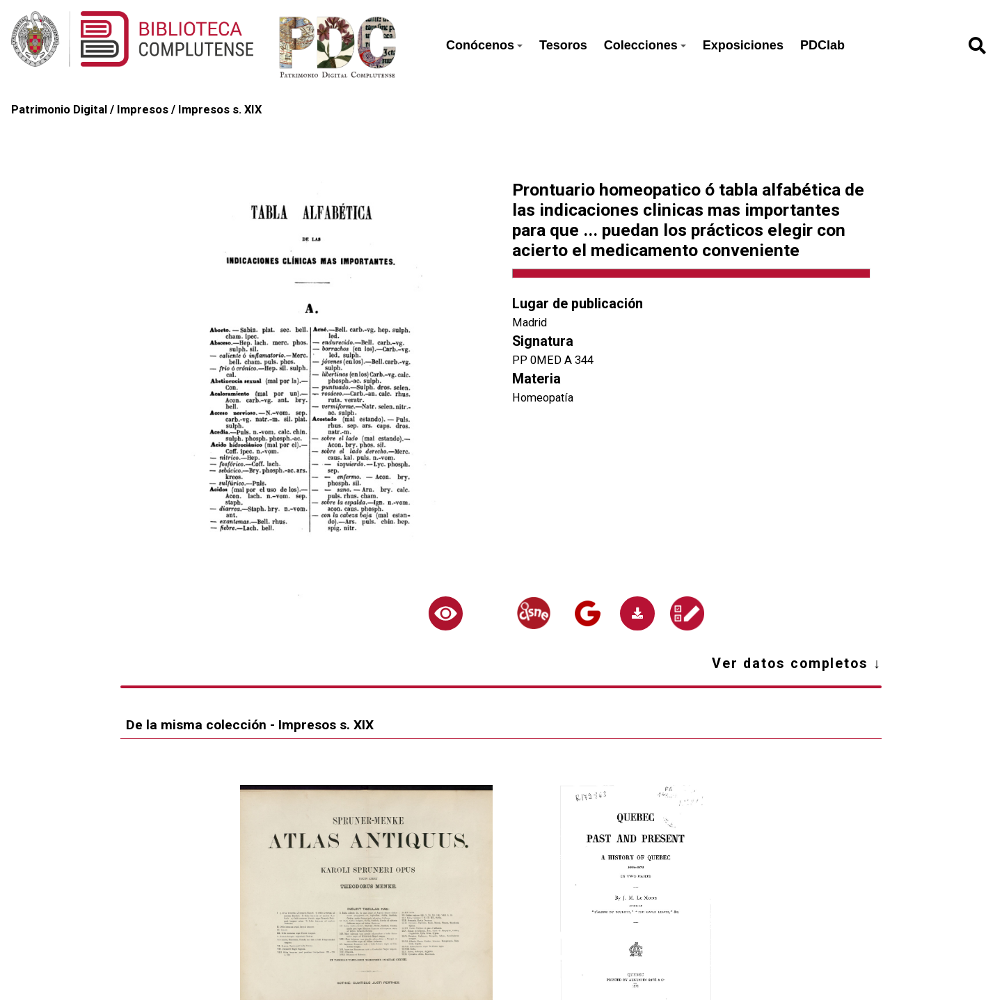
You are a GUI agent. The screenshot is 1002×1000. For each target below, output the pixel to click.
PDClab (822, 45)
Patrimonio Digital (59, 109)
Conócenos (484, 45)
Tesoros (563, 45)
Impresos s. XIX (220, 109)
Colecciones (645, 45)
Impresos (142, 109)
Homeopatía (542, 397)
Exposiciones (743, 45)
